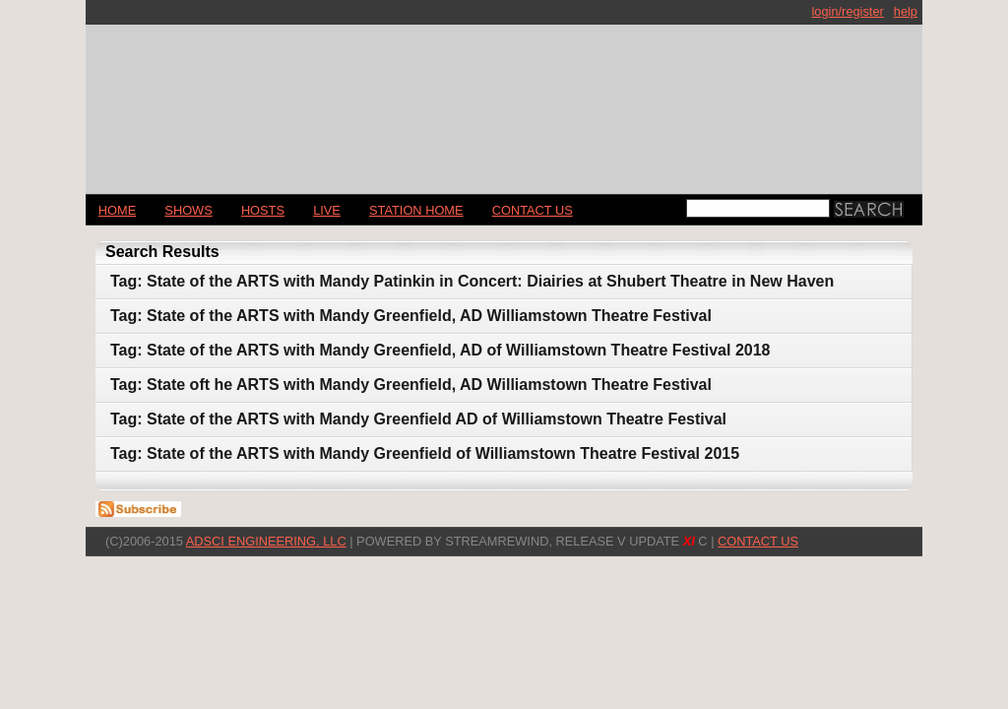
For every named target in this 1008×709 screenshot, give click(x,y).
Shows (188, 210)
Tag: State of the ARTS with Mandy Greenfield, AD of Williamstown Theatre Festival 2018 (440, 350)
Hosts (262, 210)
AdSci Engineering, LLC (266, 541)
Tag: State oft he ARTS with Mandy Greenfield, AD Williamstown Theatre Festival (411, 384)
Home (117, 210)
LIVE (327, 210)
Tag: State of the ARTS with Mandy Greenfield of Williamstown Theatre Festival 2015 (424, 453)
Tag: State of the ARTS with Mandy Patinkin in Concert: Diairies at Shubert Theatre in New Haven (472, 281)
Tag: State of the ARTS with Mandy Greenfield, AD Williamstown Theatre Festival (411, 315)
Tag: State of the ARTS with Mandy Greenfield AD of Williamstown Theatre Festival (418, 419)
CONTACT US (532, 210)
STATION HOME (416, 210)
